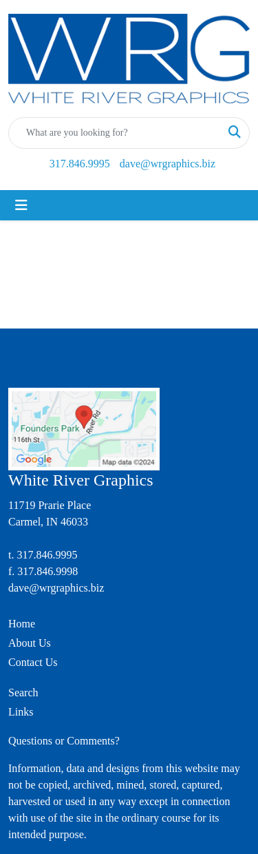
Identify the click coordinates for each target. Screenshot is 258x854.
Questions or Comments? (64, 741)
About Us (29, 643)
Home (21, 623)
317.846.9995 (80, 163)
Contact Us (33, 662)
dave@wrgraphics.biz (167, 163)
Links (20, 712)
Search (23, 692)
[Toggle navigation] (21, 205)
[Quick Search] (114, 133)
